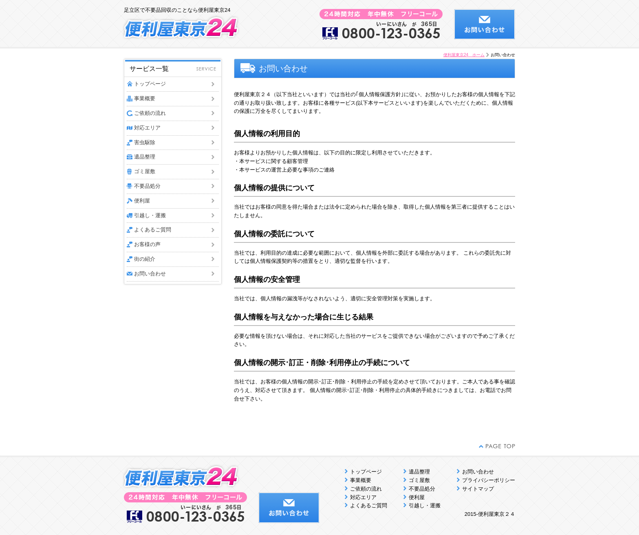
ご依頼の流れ (150, 113)
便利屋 (142, 201)
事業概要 (144, 98)
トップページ (150, 84)
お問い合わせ (150, 274)
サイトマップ (478, 489)
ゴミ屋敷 (144, 171)
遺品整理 (144, 157)
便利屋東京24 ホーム (464, 55)
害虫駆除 (144, 142)
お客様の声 (147, 244)
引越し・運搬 (150, 215)
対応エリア (147, 128)
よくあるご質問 (152, 230)
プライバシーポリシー (488, 480)
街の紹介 (144, 259)
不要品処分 (147, 186)
